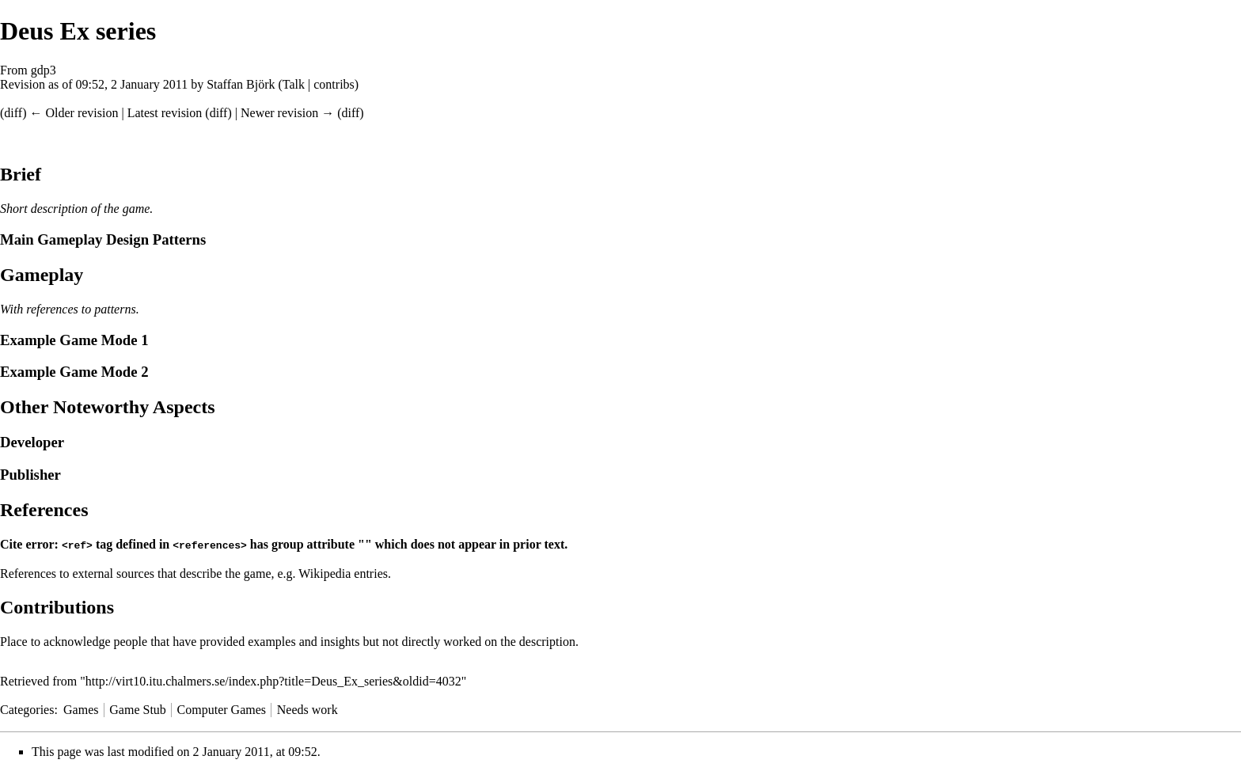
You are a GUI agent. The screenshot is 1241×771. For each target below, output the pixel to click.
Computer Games (221, 709)
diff (13, 113)
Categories (27, 709)
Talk (294, 84)
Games (80, 709)
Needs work (307, 709)
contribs (334, 84)
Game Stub (137, 709)
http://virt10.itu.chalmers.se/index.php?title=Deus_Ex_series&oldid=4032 (273, 680)
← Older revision (73, 113)
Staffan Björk (241, 84)
